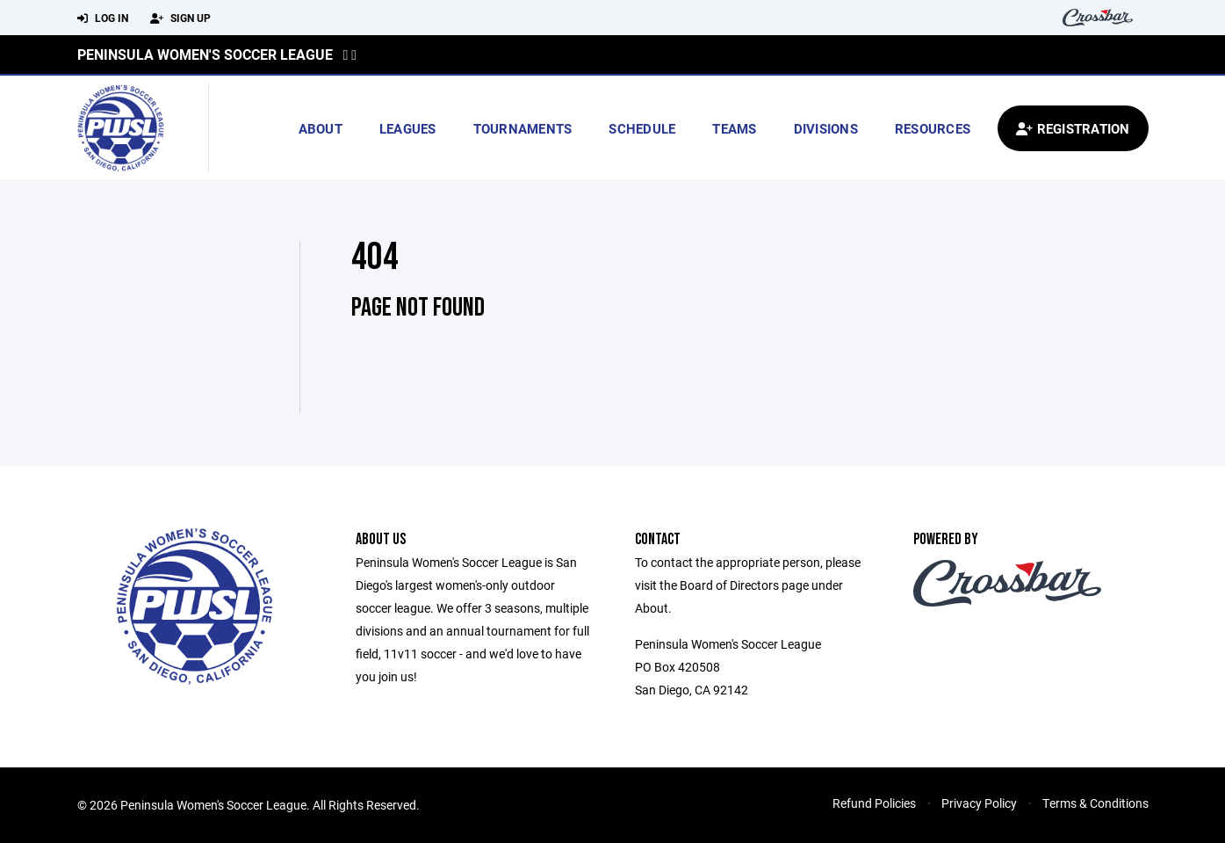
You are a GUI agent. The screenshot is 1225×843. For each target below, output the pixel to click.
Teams (734, 128)
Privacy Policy (979, 803)
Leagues (407, 128)
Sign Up (180, 18)
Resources (932, 128)
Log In (102, 18)
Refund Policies (874, 803)
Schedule (642, 128)
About (320, 128)
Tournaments (523, 128)
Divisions (826, 128)
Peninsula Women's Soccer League (205, 54)
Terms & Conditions (1095, 803)
